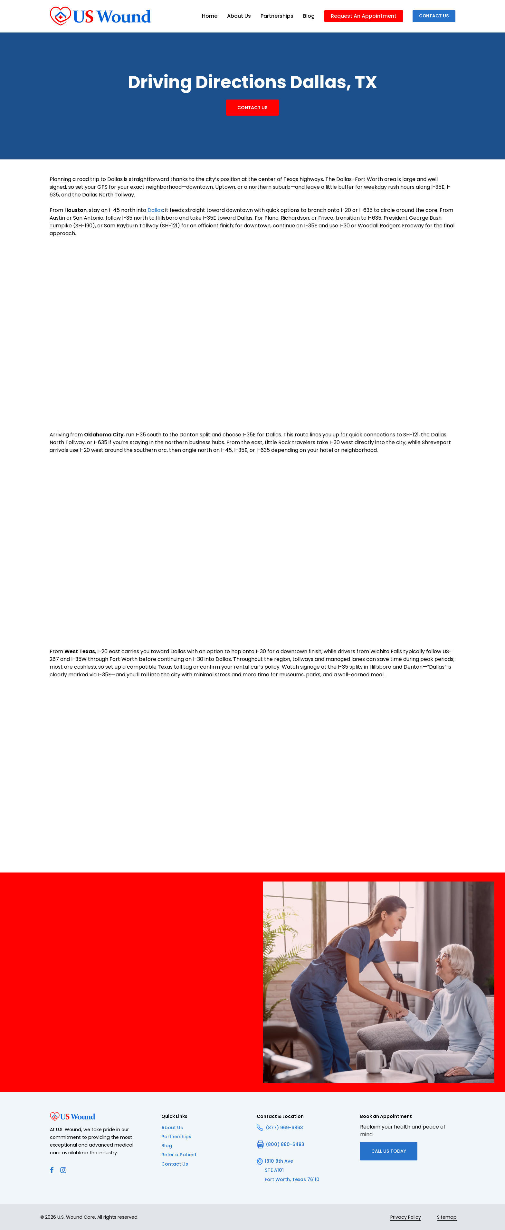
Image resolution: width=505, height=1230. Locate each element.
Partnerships (176, 1136)
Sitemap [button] (447, 1217)
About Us (172, 1127)
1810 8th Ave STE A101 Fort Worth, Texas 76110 (288, 1170)
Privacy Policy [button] (405, 1217)
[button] (252, 108)
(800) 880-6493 (280, 1144)
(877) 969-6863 (280, 1127)
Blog (166, 1145)
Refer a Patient (178, 1154)
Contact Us (174, 1164)
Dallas (155, 210)
